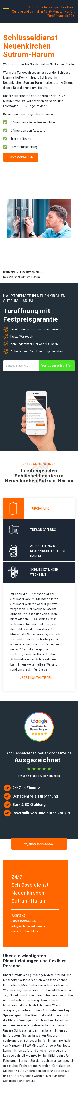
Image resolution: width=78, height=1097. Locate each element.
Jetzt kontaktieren (36, 677)
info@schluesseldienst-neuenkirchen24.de (28, 929)
